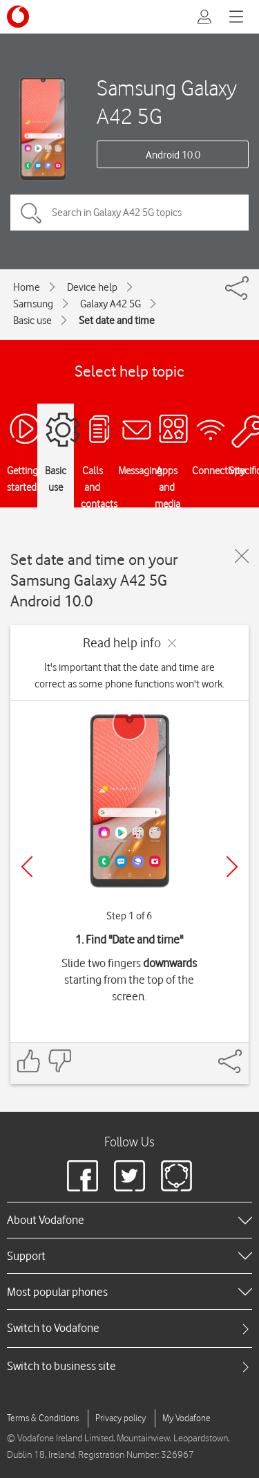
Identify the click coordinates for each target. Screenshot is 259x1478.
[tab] (129, 1328)
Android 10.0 (173, 155)
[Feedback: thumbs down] (59, 1060)
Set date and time (117, 320)
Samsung (33, 304)
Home (26, 287)
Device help (92, 287)
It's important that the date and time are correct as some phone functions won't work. (129, 675)
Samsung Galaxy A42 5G (167, 102)
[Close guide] (242, 556)
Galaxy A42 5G (110, 304)
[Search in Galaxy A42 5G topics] (129, 213)
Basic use (32, 320)
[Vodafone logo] (18, 17)
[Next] (232, 866)
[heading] (129, 1220)
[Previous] (26, 866)
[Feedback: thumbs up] (29, 1060)
